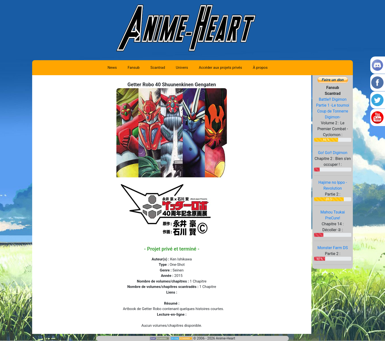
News (112, 67)
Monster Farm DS (332, 247)
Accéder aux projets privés (220, 67)
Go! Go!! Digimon (332, 152)
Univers (182, 67)
